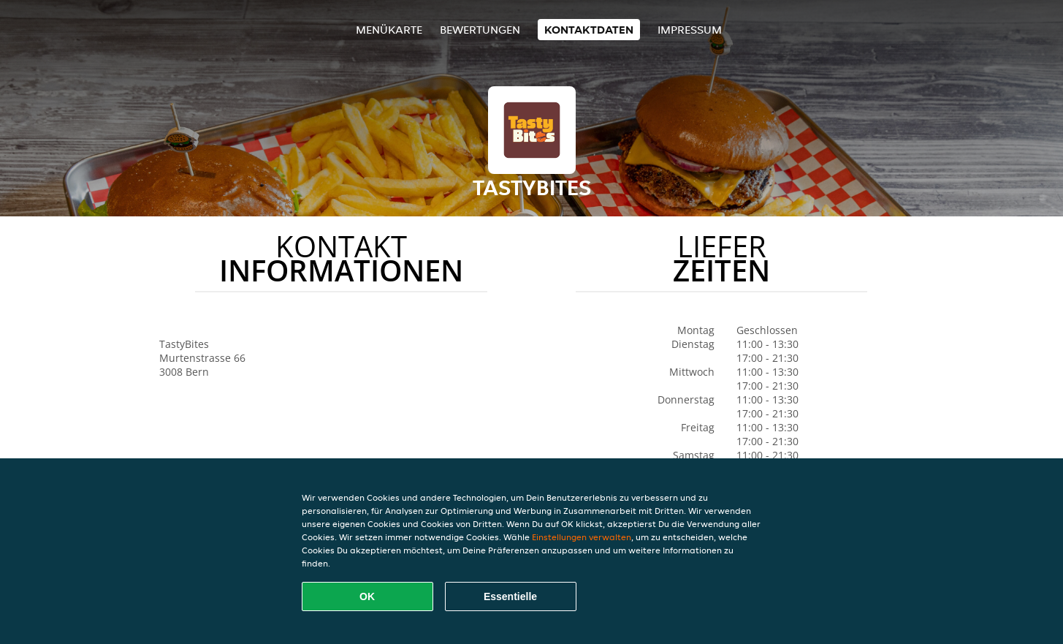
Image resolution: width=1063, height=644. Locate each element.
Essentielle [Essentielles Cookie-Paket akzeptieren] (510, 596)
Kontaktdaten (588, 29)
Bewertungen (480, 29)
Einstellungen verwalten (581, 536)
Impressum (690, 29)
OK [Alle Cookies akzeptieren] (367, 596)
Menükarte (389, 29)
